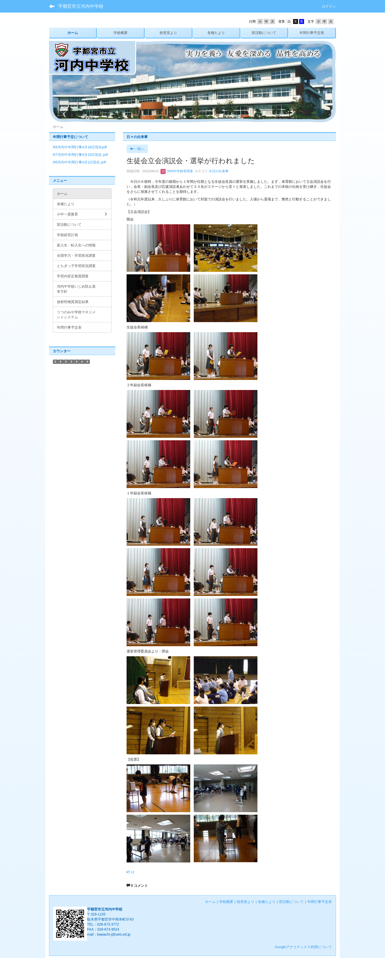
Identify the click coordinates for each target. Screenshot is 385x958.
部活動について (291, 902)
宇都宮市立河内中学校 (80, 6)
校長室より (245, 902)
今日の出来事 (218, 171)
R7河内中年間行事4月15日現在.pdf (80, 155)
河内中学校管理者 (177, 171)
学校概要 (226, 902)
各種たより (267, 902)
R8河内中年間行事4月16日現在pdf (80, 147)
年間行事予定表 (319, 902)
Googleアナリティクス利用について (303, 947)
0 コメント (137, 886)
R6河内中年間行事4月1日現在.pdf (79, 162)
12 (130, 872)
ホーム (210, 902)
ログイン (329, 6)
